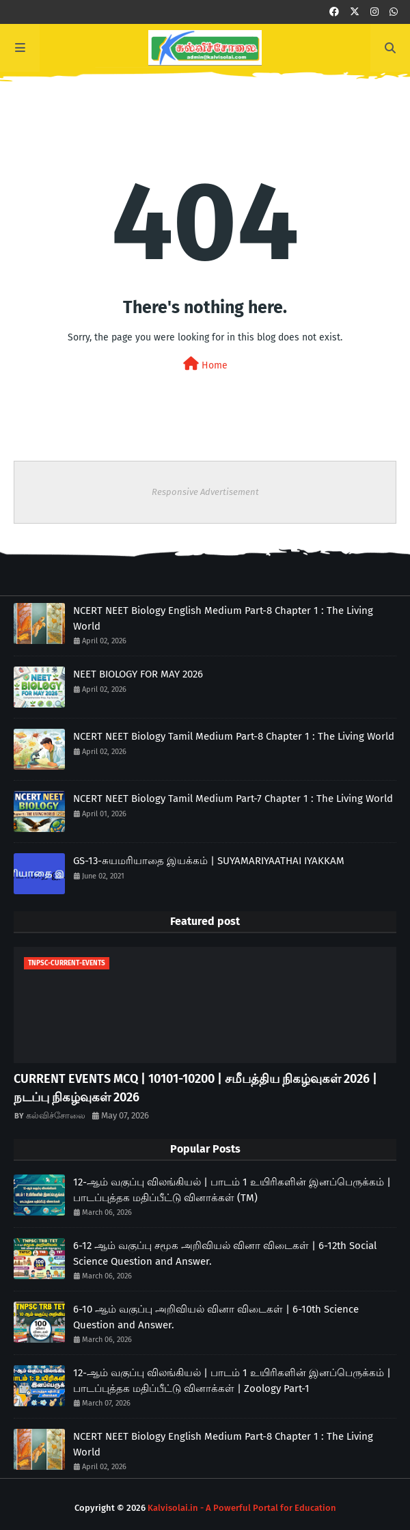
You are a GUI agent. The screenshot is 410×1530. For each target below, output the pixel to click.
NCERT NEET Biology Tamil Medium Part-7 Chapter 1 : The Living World (233, 798)
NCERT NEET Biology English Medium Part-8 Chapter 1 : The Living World (223, 618)
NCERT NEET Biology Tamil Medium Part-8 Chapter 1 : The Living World (233, 736)
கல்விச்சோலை (55, 1115)
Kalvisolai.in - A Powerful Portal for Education (242, 1508)
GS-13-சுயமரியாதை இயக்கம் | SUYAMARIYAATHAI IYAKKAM (208, 861)
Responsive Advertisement (205, 492)
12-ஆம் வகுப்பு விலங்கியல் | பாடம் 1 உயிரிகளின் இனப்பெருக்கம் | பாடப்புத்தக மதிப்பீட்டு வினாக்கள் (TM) (232, 1190)
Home (205, 364)
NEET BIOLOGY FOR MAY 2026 (138, 674)
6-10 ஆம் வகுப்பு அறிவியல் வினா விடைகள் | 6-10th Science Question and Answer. (216, 1317)
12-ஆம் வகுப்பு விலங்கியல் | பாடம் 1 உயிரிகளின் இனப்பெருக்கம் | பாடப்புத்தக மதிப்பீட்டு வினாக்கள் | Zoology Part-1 (232, 1381)
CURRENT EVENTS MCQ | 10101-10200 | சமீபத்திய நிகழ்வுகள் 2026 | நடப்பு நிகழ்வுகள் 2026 (195, 1088)
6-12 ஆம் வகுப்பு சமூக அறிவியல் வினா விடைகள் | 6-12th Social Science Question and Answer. (225, 1253)
